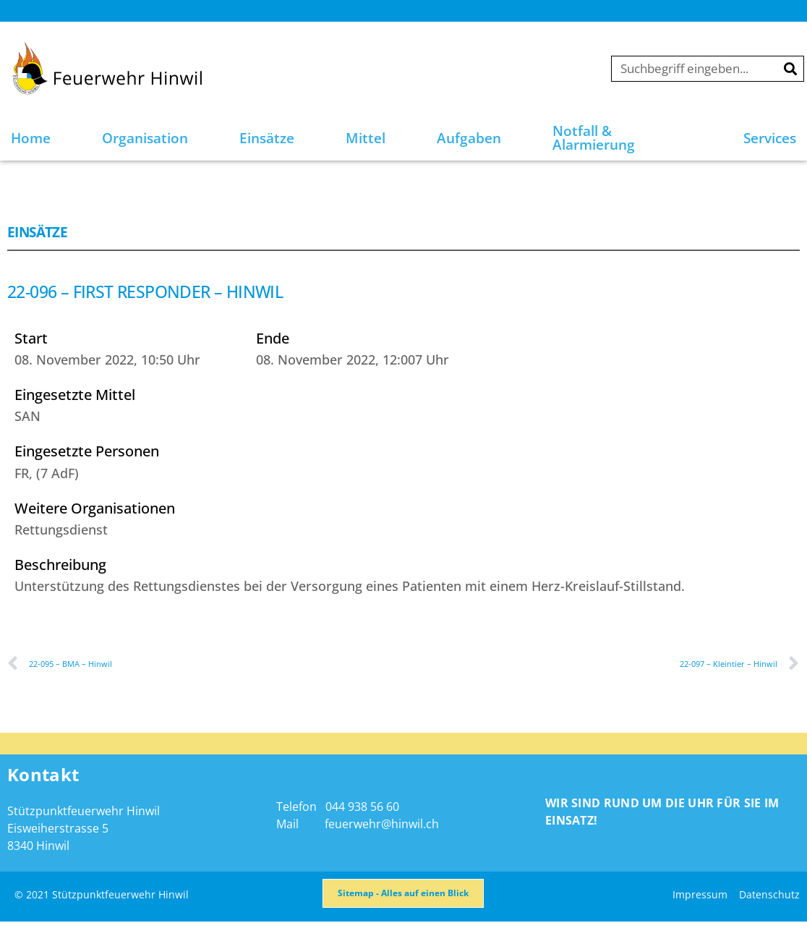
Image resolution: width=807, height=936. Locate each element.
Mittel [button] (365, 138)
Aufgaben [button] (469, 138)
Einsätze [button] (266, 138)
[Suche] (790, 68)
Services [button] (769, 138)
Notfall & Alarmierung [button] (593, 138)
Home (31, 138)
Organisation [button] (145, 138)
